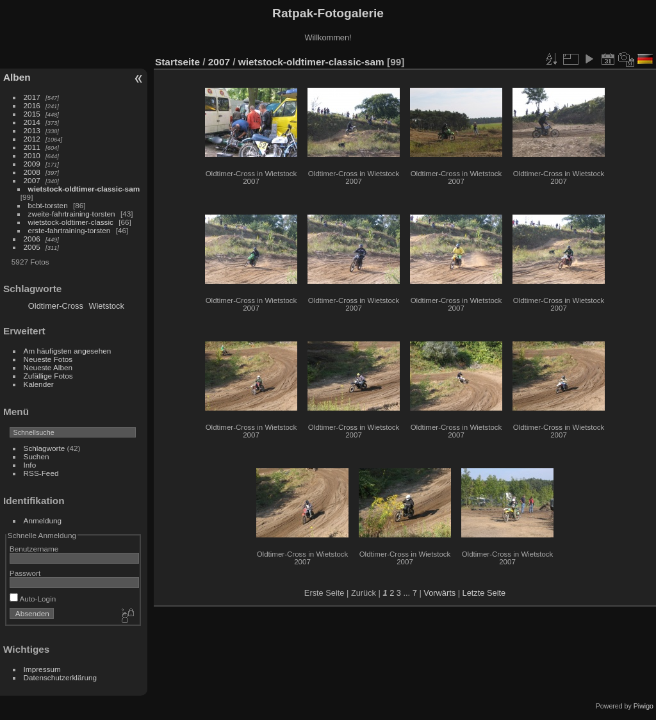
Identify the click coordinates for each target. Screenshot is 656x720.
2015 (32, 114)
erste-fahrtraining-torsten (69, 230)
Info (30, 465)
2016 (32, 105)
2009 (32, 164)
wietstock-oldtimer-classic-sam (84, 188)
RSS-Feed (41, 473)
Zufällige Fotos (48, 376)
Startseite (177, 61)
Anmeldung (43, 520)
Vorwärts (439, 593)
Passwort (25, 573)
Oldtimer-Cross (55, 306)
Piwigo (643, 706)
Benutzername (34, 548)
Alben (17, 77)
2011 (32, 147)
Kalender (39, 384)
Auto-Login (33, 598)
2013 (32, 130)
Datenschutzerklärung (60, 677)
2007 (32, 180)
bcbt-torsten (48, 205)
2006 (32, 238)
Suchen (36, 456)
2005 (32, 247)
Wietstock (106, 306)
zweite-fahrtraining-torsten (71, 213)
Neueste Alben (48, 367)
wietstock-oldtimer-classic (70, 222)
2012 (32, 139)
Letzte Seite (484, 593)
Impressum (42, 669)
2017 (32, 97)
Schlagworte (44, 448)
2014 (32, 122)
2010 (32, 155)
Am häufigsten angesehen (67, 351)
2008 (32, 172)
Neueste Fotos (48, 359)
